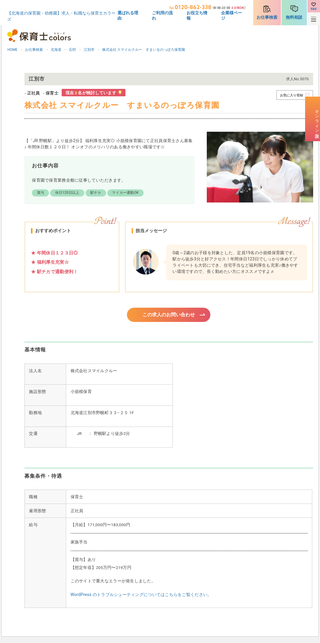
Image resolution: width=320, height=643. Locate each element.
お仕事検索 (267, 17)
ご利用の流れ (162, 15)
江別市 (89, 50)
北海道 (56, 50)
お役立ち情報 (197, 15)
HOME (12, 50)
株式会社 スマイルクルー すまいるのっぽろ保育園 (143, 50)
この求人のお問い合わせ (168, 315)
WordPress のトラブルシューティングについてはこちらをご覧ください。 (141, 595)
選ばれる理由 (127, 15)
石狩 (72, 50)
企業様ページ (231, 15)
